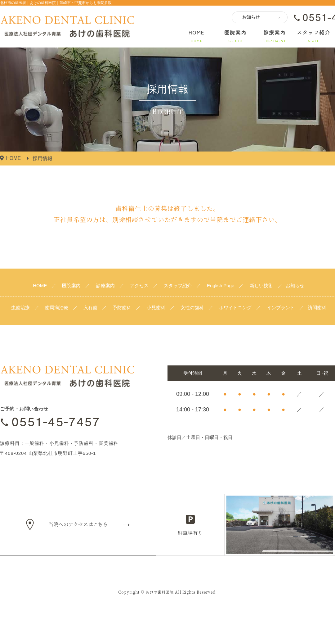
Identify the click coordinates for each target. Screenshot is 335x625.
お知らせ (251, 17)
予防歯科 (122, 307)
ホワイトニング (235, 307)
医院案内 (235, 36)
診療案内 (274, 36)
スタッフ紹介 (313, 36)
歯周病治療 (56, 307)
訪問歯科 (317, 307)
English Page (220, 285)
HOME (196, 36)
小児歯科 (156, 307)
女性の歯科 (192, 307)
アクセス (139, 285)
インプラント (281, 307)
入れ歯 (90, 307)
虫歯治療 (20, 307)
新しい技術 (261, 285)
